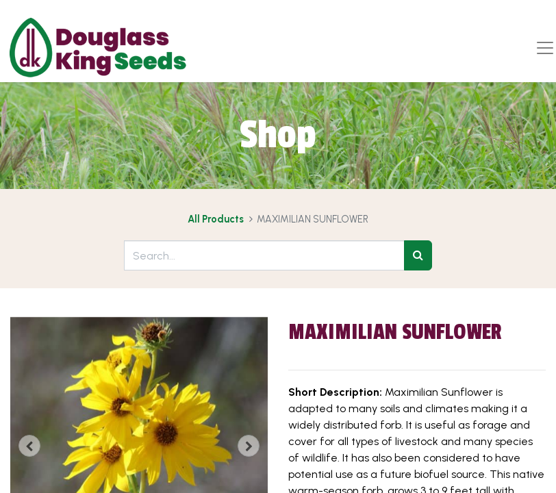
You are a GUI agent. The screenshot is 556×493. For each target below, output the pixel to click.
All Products (216, 219)
